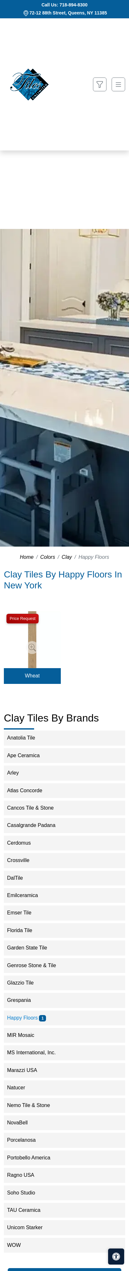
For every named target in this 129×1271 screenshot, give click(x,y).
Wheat (32, 675)
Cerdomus (24, 843)
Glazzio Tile (24, 982)
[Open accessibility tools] (116, 1256)
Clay (67, 557)
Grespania (23, 1000)
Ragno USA (25, 1175)
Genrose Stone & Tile (35, 965)
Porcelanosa (25, 1140)
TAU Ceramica (28, 1210)
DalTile (19, 878)
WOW (18, 1245)
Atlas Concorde (30, 790)
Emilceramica (28, 895)
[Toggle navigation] (118, 84)
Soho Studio (25, 1192)
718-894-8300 (74, 4)
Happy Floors (26, 1018)
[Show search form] (99, 84)
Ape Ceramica (27, 755)
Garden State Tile (32, 947)
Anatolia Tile (26, 737)
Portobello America (33, 1157)
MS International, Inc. (35, 1052)
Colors (47, 557)
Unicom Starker (29, 1227)
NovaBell (21, 1122)
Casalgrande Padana (35, 825)
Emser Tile (23, 912)
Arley (18, 773)
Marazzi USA (26, 1070)
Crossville (23, 860)
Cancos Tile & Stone (35, 808)
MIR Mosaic (25, 1035)
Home (27, 557)
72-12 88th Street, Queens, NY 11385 (68, 12)
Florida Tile (24, 930)
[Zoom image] (32, 647)
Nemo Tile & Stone (33, 1105)
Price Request (22, 618)
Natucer (20, 1087)
